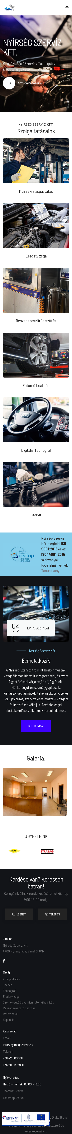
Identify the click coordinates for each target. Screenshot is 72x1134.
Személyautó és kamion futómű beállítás (28, 1002)
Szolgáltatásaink (30, 83)
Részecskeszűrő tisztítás (19, 1008)
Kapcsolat (9, 1019)
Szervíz (7, 985)
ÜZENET (19, 914)
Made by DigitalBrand (54, 1117)
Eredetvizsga (11, 996)
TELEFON (52, 914)
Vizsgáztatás (11, 979)
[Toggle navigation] (67, 7)
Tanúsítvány (50, 570)
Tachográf (9, 991)
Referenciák (10, 1014)
